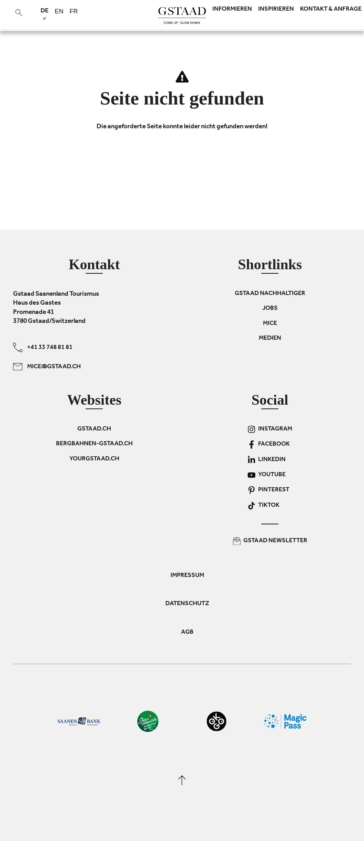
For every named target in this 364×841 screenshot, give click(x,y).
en (59, 11)
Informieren (232, 10)
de (44, 13)
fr (73, 11)
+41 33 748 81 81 (43, 347)
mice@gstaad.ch (47, 366)
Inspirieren (276, 10)
